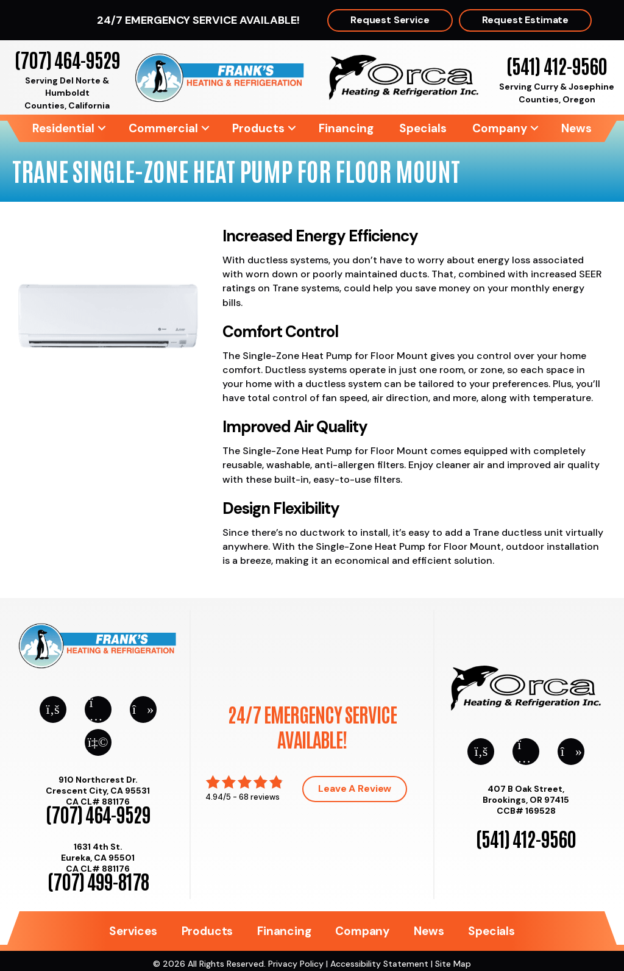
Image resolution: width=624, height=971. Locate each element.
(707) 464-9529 (67, 58)
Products (258, 128)
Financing (346, 128)
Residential (63, 128)
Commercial (163, 128)
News (576, 128)
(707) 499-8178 (98, 880)
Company (499, 128)
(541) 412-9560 (556, 64)
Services (133, 931)
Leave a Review (354, 788)
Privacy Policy (296, 963)
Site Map (453, 963)
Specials (423, 128)
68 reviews (259, 797)
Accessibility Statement (379, 963)
